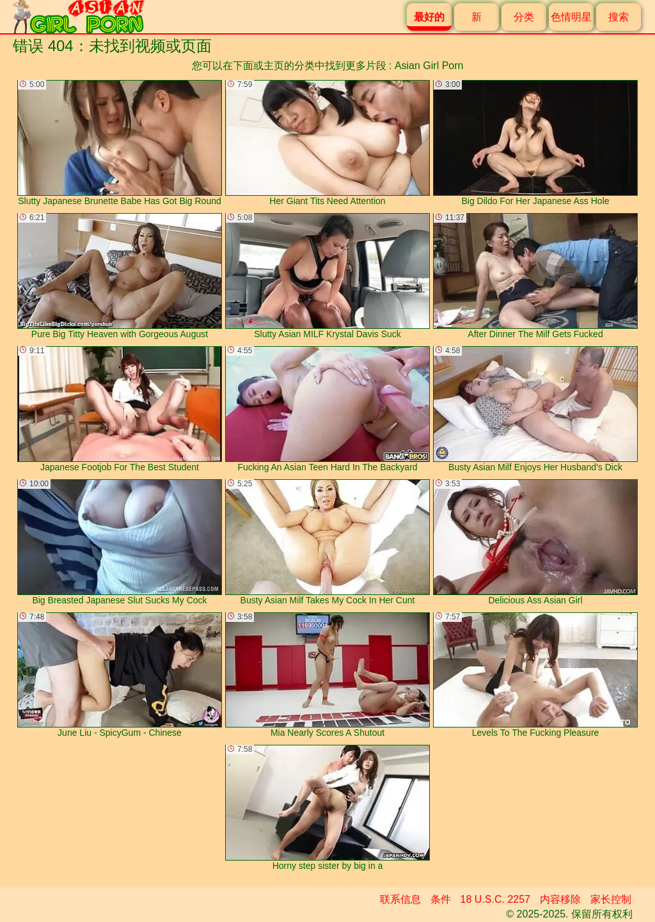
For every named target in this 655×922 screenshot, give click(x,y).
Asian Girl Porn (429, 65)
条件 (440, 899)
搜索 (618, 17)
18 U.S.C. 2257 (495, 899)
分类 (524, 17)
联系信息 (400, 899)
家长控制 (610, 899)
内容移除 (560, 899)
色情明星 (571, 17)
